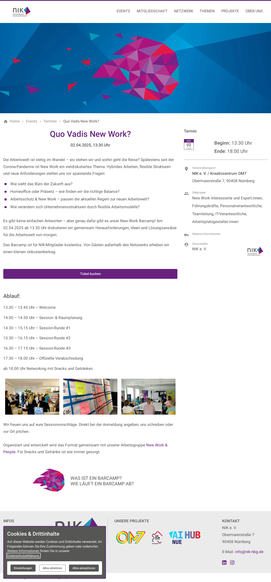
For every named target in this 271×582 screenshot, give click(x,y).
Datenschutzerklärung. (23, 556)
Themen (207, 11)
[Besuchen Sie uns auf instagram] (232, 562)
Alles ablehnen (52, 568)
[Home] (15, 121)
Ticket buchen (90, 274)
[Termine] (50, 121)
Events (123, 11)
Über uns (254, 11)
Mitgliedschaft (152, 11)
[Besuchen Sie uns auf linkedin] (224, 562)
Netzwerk (183, 11)
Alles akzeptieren (83, 568)
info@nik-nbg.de (249, 551)
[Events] (31, 121)
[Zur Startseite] (31, 11)
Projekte (230, 11)
